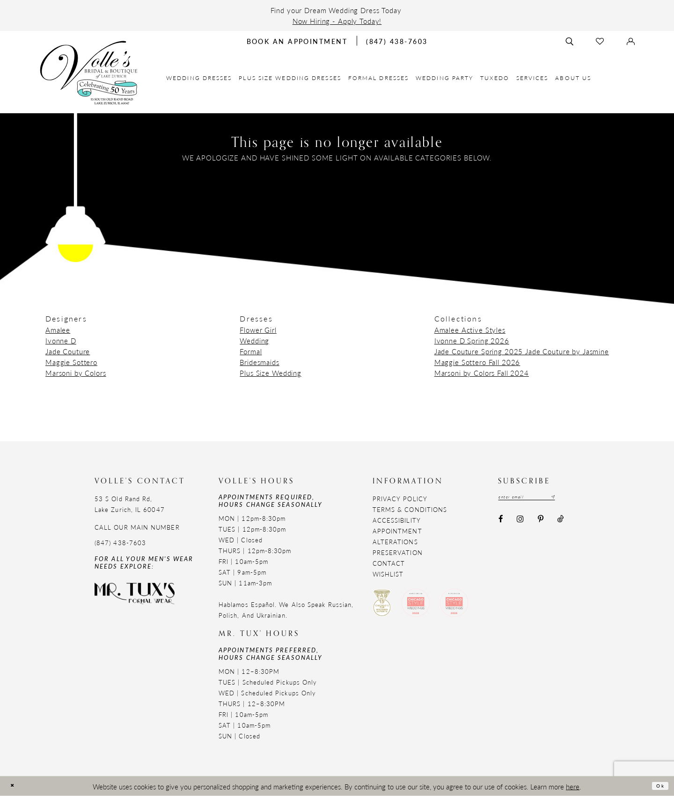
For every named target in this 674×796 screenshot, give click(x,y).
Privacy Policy (400, 498)
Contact (389, 563)
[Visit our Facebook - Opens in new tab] (500, 522)
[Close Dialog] (15, 786)
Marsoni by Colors (75, 373)
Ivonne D (60, 340)
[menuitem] (199, 78)
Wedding (254, 340)
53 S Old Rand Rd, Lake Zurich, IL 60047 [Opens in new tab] (130, 504)
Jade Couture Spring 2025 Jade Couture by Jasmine (521, 351)
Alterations (395, 541)
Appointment (397, 530)
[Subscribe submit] (580, 498)
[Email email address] (541, 498)
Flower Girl (258, 330)
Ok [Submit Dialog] (657, 785)
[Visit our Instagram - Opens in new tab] (520, 522)
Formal (251, 351)
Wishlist (388, 574)
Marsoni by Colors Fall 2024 (481, 373)
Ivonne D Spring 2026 (471, 340)
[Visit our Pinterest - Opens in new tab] (540, 522)
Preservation (398, 552)
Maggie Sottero (71, 362)
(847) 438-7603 (120, 542)
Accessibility (397, 520)
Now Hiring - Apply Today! (337, 21)
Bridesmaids (259, 362)
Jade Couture (67, 351)
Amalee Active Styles (470, 330)
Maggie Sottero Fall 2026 (477, 362)
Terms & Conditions (410, 509)
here (572, 786)
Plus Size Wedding (270, 373)
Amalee (57, 330)
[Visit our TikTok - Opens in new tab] (560, 522)
